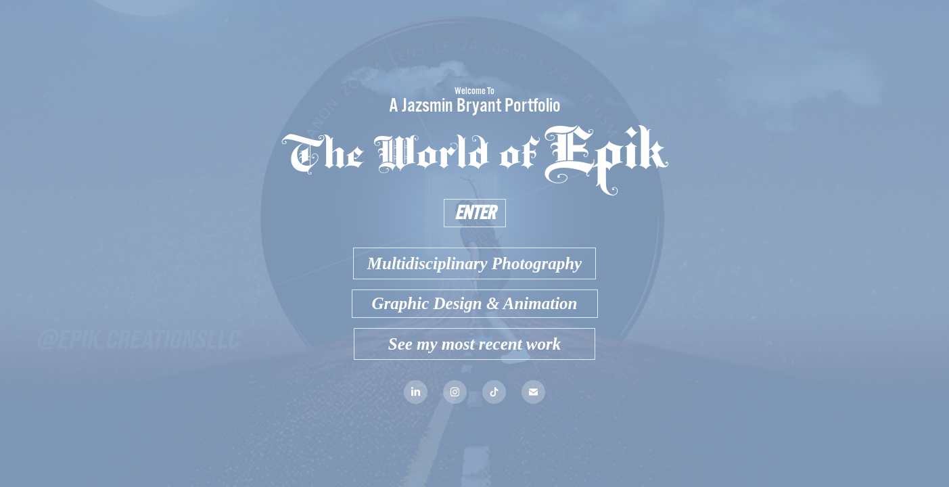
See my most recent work (474, 344)
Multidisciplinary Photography (474, 263)
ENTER (475, 213)
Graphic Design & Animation (475, 303)
